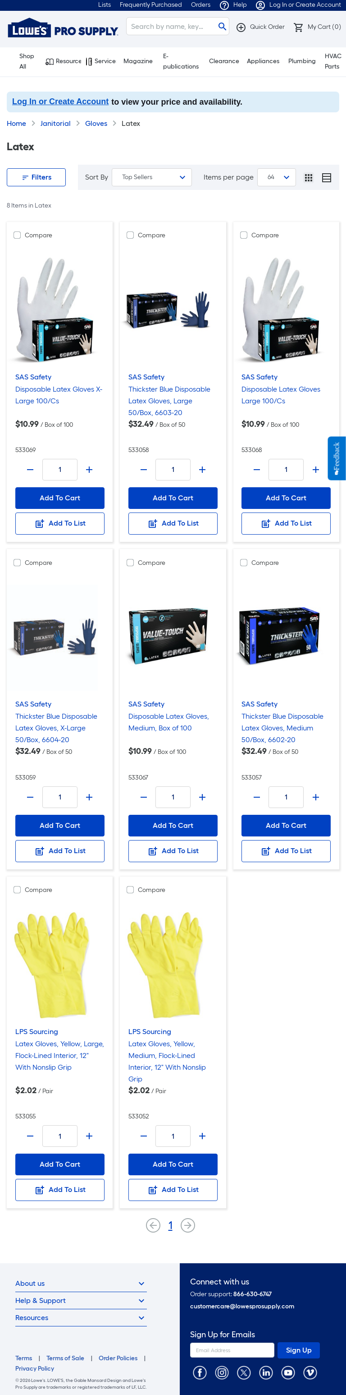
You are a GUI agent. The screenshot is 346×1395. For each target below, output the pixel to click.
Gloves (96, 123)
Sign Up (299, 1350)
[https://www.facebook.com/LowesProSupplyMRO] (199, 1372)
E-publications (181, 61)
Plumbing (302, 61)
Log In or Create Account (60, 101)
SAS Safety (33, 377)
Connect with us (219, 1282)
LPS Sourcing (36, 1031)
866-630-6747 (252, 1294)
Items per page (229, 177)
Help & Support (81, 1300)
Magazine (138, 61)
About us (81, 1283)
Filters (36, 177)
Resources (63, 61)
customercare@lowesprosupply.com (242, 1306)
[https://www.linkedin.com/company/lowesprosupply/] (266, 1372)
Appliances (263, 61)
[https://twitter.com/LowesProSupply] (244, 1372)
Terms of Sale (65, 1358)
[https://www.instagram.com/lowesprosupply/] (221, 1372)
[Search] (177, 26)
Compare (38, 235)
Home (16, 123)
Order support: (231, 1294)
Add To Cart (60, 498)
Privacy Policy (34, 1368)
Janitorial (56, 123)
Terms (23, 1358)
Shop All (22, 61)
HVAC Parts (333, 61)
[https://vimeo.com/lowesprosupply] (310, 1372)
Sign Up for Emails (222, 1335)
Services (101, 61)
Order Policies (118, 1358)
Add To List (60, 523)
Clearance (224, 61)
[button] (260, 26)
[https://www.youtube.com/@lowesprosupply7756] (288, 1372)
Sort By (96, 177)
